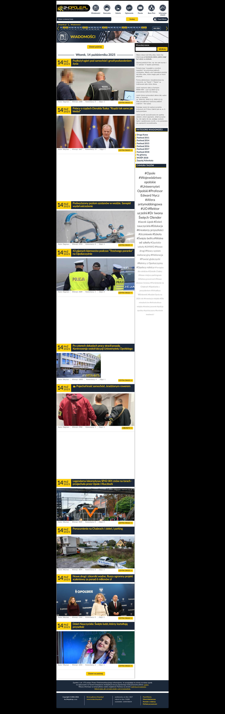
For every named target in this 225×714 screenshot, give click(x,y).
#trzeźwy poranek (150, 306)
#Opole (150, 173)
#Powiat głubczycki (150, 259)
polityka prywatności (138, 687)
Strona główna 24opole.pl (95, 697)
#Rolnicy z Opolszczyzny (150, 263)
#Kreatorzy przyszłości (150, 230)
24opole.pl (62, 25)
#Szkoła (157, 234)
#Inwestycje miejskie (152, 298)
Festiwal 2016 (143, 146)
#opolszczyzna (149, 310)
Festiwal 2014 (143, 141)
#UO (144, 208)
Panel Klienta (147, 697)
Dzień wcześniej (95, 674)
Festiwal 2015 (143, 144)
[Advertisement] (95, 177)
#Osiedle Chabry (155, 271)
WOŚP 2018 (142, 158)
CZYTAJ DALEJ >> (125, 102)
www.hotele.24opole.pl (94, 699)
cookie (146, 685)
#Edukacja (157, 226)
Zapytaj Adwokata (145, 161)
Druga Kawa (142, 135)
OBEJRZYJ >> (127, 428)
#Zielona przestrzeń (146, 279)
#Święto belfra (145, 238)
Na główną (142, 155)
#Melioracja (157, 255)
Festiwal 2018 (143, 152)
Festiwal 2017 (143, 149)
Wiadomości (76, 25)
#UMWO (149, 247)
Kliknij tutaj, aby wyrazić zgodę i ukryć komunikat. (112, 689)
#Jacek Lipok (145, 222)
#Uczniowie (145, 234)
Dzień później (95, 47)
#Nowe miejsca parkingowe (150, 275)
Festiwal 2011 (143, 138)
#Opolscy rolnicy (145, 267)
